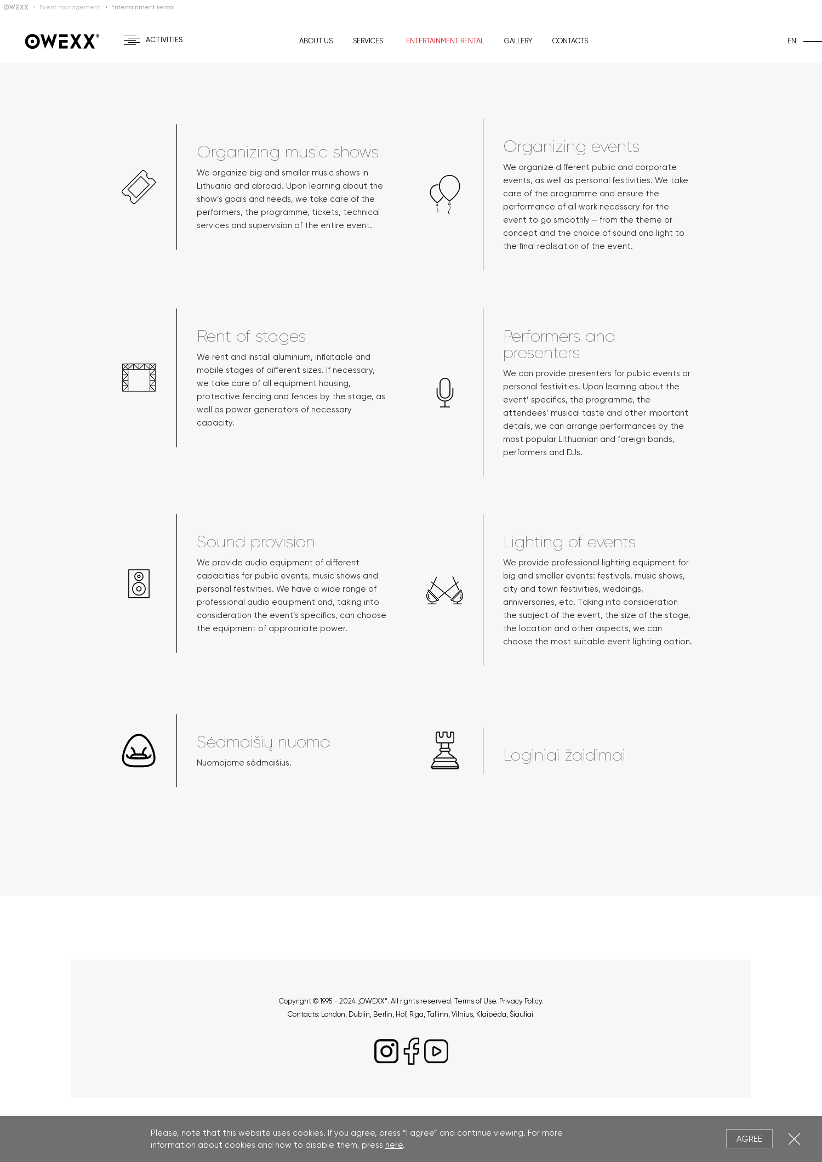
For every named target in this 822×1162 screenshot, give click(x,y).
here (394, 1145)
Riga (416, 1014)
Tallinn (437, 1014)
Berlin (382, 1014)
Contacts (570, 41)
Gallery (518, 41)
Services (368, 41)
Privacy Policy (520, 1001)
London (333, 1014)
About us (316, 41)
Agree (749, 1139)
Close (794, 1139)
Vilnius (462, 1014)
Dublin (359, 1014)
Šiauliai (521, 1014)
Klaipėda (491, 1014)
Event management (69, 7)
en (791, 41)
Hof (401, 1014)
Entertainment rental (445, 41)
